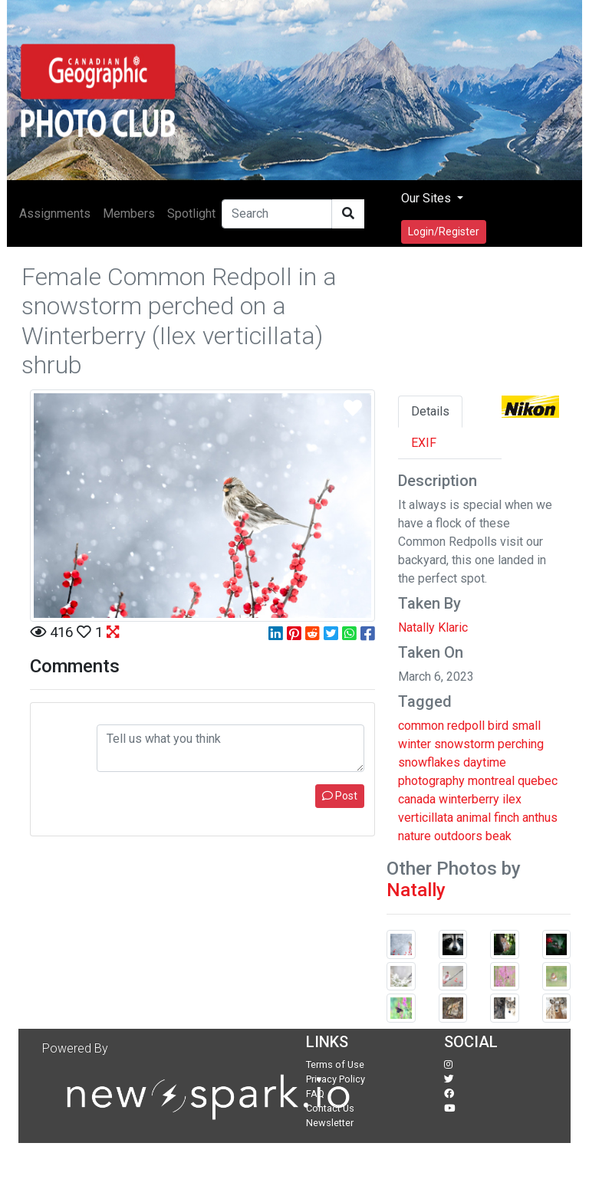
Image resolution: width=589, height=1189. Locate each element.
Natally (416, 890)
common (421, 725)
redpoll (466, 725)
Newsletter (330, 1122)
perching (521, 744)
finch (506, 817)
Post (339, 796)
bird (498, 725)
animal (473, 817)
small (526, 725)
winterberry (469, 799)
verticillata (425, 817)
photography (431, 781)
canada (417, 799)
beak (498, 836)
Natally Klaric (433, 627)
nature (414, 836)
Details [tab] (430, 411)
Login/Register (443, 231)
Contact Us (330, 1108)
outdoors (458, 836)
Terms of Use (335, 1064)
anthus (540, 817)
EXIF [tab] (423, 442)
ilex (512, 799)
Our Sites (427, 198)
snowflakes (429, 762)
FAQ (315, 1093)
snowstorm (464, 744)
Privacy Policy (335, 1079)
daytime (484, 762)
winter (414, 744)
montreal (491, 781)
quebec (538, 781)
